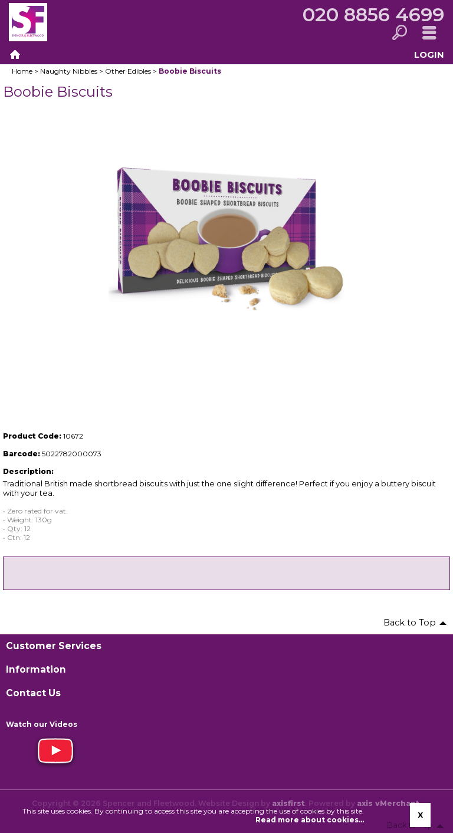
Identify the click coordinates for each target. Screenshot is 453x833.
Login (429, 54)
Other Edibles (128, 71)
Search (399, 33)
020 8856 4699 (373, 14)
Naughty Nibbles (68, 71)
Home (15, 55)
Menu (429, 33)
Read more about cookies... (309, 819)
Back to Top (409, 622)
